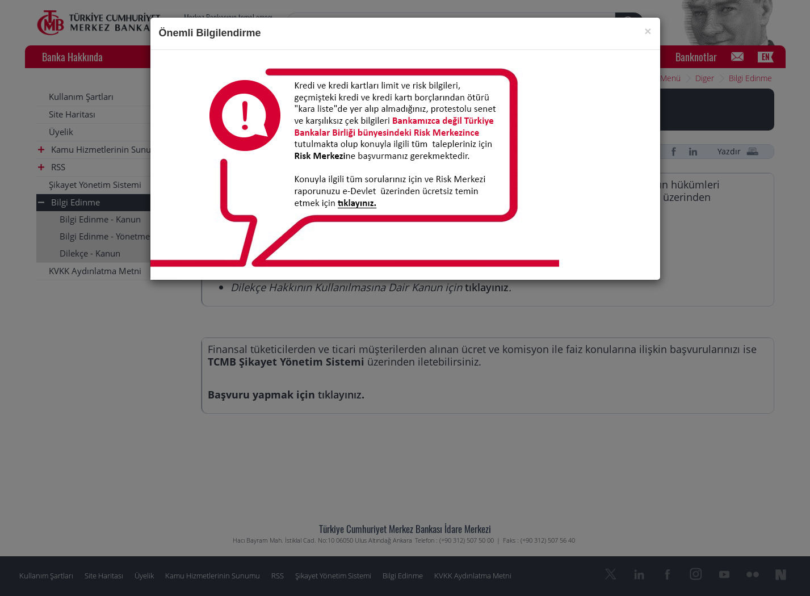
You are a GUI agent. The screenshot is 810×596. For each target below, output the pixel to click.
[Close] (647, 31)
